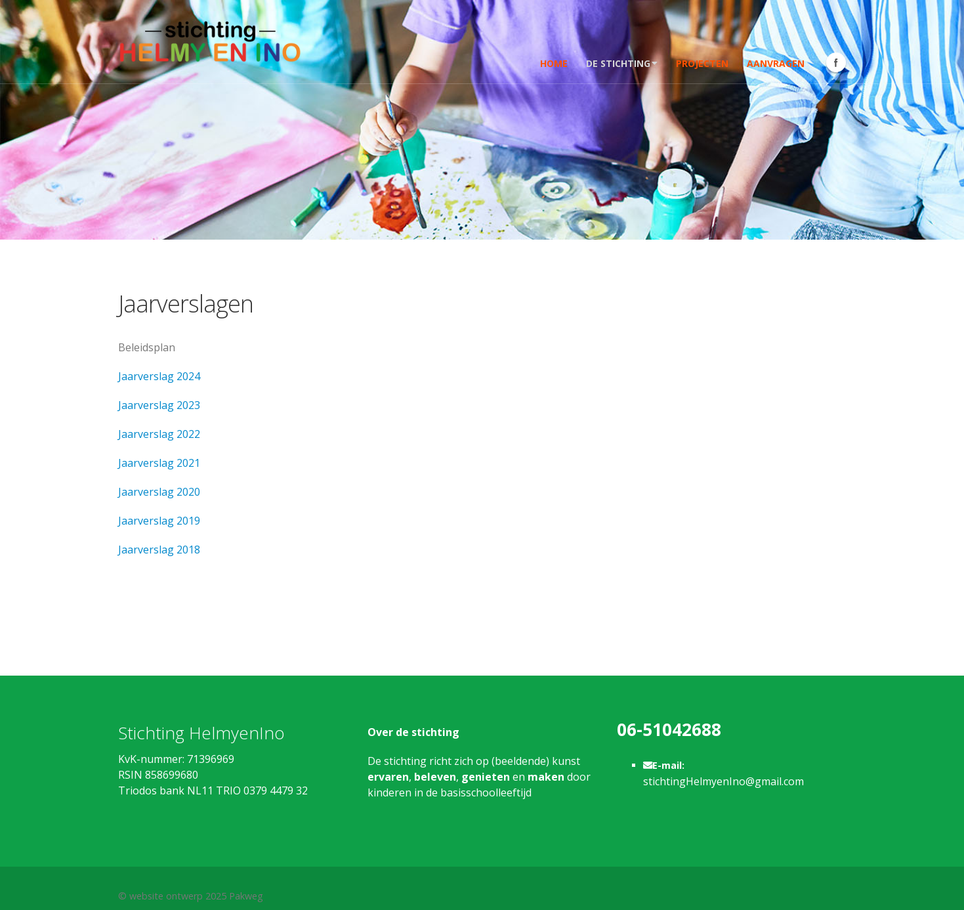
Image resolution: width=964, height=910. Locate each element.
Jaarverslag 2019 (159, 520)
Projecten (702, 63)
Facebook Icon (836, 62)
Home (554, 63)
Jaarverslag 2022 (159, 434)
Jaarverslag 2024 (159, 376)
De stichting (622, 63)
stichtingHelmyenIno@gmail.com (723, 781)
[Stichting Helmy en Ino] (210, 40)
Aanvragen (776, 63)
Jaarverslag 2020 (159, 492)
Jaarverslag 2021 (159, 463)
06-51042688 (669, 729)
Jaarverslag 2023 (159, 405)
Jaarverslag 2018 (159, 549)
